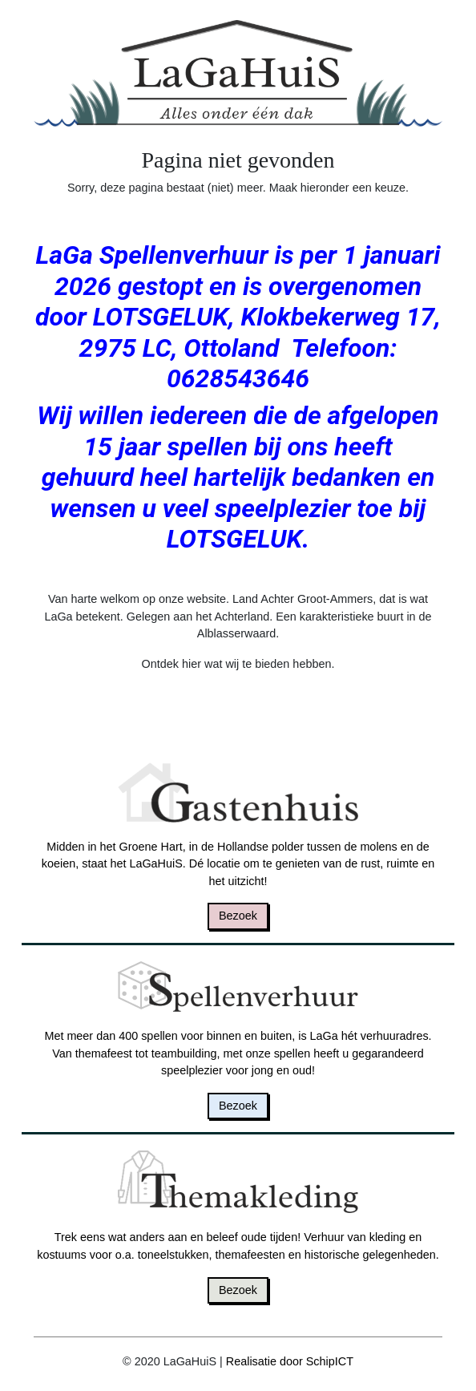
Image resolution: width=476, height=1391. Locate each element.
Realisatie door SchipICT (289, 1361)
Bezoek (238, 915)
